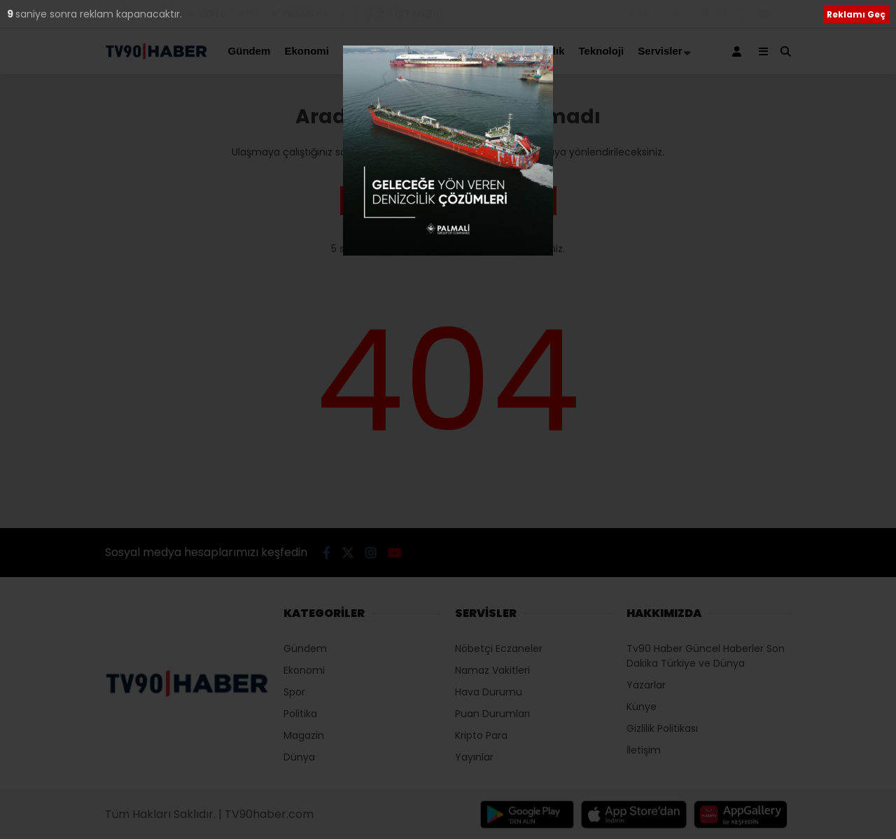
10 (13, 14)
